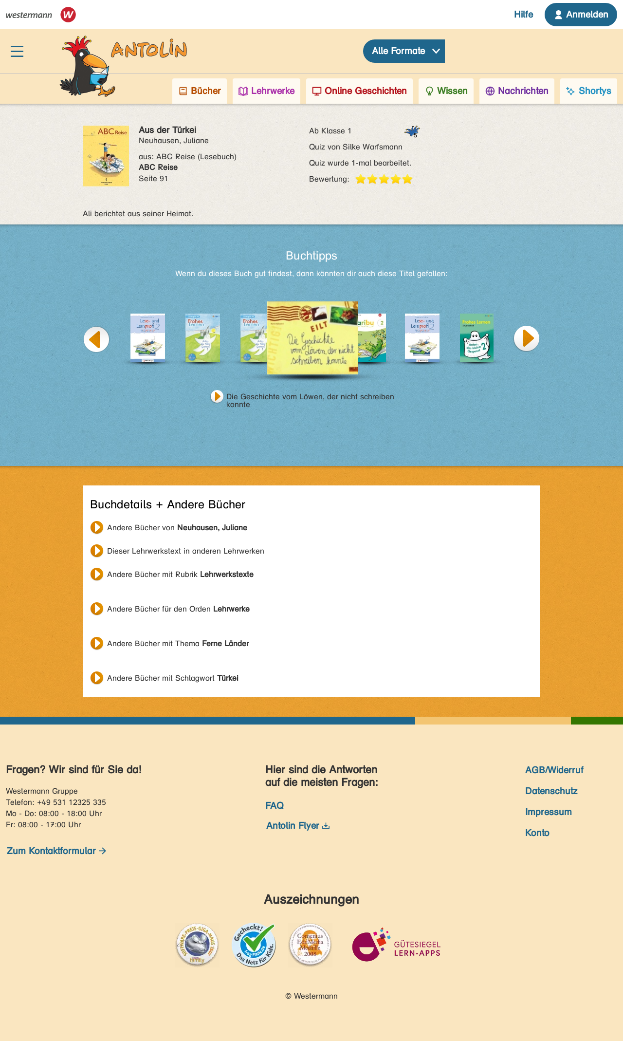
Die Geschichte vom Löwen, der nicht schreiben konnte (310, 398)
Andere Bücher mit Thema (178, 643)
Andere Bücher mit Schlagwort (172, 678)
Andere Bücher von (177, 527)
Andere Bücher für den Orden (178, 608)
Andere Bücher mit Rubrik (180, 574)
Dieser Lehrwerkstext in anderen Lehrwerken (185, 551)
